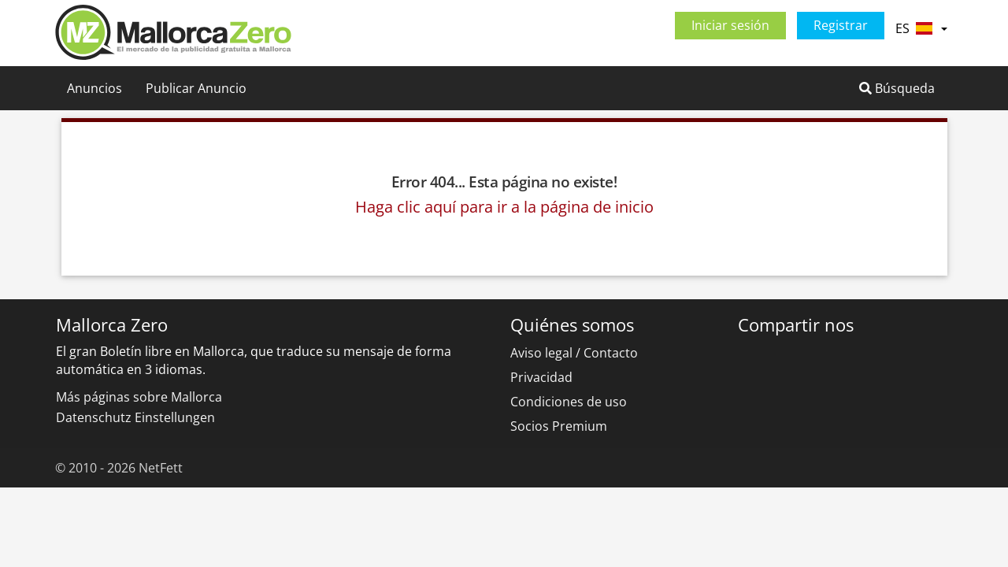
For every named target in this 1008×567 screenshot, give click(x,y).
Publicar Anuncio (196, 88)
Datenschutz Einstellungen (135, 417)
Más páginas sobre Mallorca (139, 397)
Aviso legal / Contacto (574, 352)
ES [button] (921, 28)
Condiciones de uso (568, 401)
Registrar (840, 25)
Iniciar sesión (730, 25)
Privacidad (541, 377)
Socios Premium (558, 426)
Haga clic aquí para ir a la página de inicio (504, 206)
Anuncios (94, 88)
